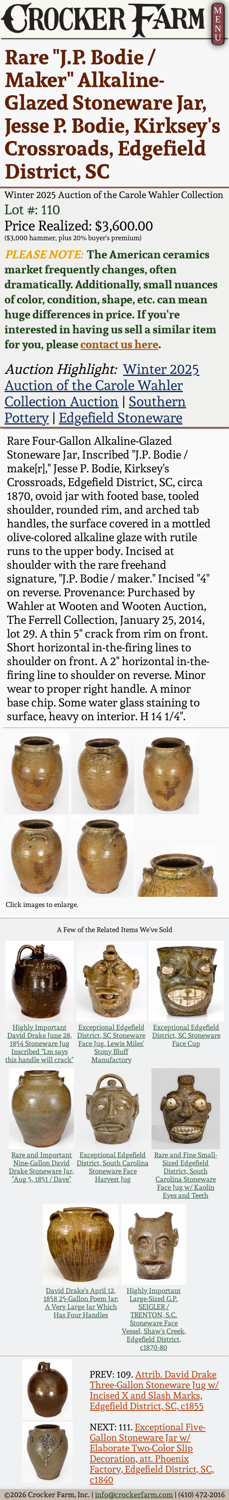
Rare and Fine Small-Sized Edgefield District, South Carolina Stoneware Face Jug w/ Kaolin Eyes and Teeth (185, 1175)
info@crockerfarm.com (134, 1494)
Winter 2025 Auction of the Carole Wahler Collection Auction (101, 385)
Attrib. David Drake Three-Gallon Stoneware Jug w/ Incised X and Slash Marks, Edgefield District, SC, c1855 (154, 1390)
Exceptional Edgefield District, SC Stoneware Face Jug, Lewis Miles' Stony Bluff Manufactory (111, 1043)
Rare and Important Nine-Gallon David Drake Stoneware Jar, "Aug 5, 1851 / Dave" (41, 1167)
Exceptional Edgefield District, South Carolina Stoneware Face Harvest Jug (113, 1167)
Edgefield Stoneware (120, 418)
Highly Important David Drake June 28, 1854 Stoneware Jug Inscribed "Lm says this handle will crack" (39, 1043)
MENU (218, 24)
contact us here (119, 344)
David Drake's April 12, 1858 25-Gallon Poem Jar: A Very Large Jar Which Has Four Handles (80, 1303)
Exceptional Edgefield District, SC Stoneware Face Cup (186, 1035)
